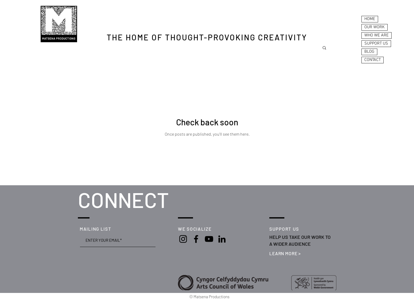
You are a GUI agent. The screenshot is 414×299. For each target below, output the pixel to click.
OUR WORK (374, 27)
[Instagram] (183, 239)
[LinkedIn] (222, 239)
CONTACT (372, 60)
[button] (324, 48)
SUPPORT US (376, 43)
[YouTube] (209, 239)
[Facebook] (196, 239)
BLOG (369, 51)
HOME (369, 19)
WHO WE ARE (376, 35)
